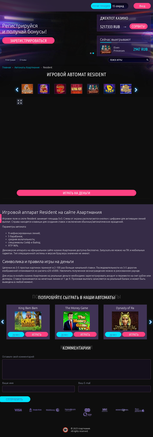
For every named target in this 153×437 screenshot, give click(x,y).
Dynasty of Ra (125, 308)
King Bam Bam (28, 308)
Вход (142, 6)
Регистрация (10, 60)
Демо (16, 335)
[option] (18, 410)
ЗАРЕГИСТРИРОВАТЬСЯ (28, 41)
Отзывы (23, 60)
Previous (17, 90)
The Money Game (76, 308)
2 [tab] (93, 53)
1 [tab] (90, 53)
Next (136, 90)
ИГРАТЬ (36, 335)
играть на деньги (76, 193)
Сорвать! (138, 27)
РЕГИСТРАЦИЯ (103, 6)
